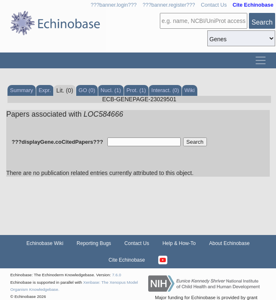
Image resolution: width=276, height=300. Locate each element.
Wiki (189, 90)
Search (262, 22)
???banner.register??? (168, 5)
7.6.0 (116, 274)
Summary (21, 90)
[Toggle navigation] (260, 60)
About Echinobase (229, 243)
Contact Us (213, 5)
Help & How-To (179, 243)
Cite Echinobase (127, 260)
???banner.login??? (114, 5)
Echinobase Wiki (44, 243)
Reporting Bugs (94, 243)
